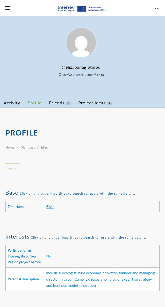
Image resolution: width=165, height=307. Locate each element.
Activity (12, 102)
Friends (60, 102)
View (12, 169)
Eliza (50, 206)
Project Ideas (95, 102)
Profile (35, 102)
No (48, 256)
